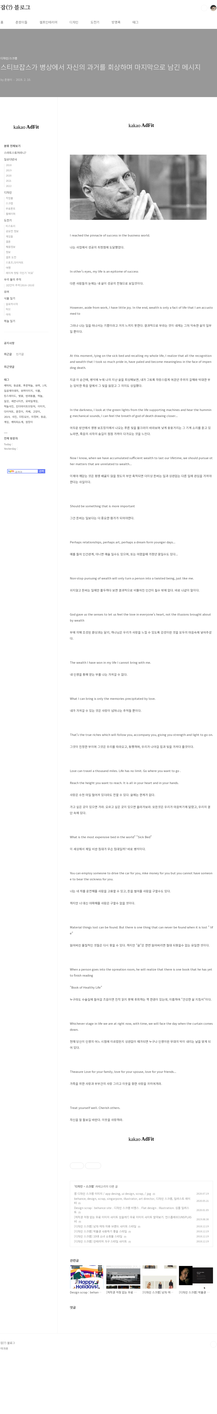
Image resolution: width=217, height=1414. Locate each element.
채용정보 (10, 247)
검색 (204, 8)
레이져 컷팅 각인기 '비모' (20, 273)
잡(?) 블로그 (15, 8)
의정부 (34, 417)
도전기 (94, 22)
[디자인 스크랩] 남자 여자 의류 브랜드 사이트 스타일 (105, 1282)
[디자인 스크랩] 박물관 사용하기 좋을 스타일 (100, 1287)
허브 (8, 309)
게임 (6, 422)
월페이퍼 (10, 214)
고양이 (36, 411)
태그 (136, 22)
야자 (8, 314)
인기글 (20, 354)
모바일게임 (32, 401)
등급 (43, 417)
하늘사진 (9, 406)
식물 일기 (9, 298)
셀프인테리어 (48, 22)
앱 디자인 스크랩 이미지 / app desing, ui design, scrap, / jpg (112, 1250)
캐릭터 (7, 385)
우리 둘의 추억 (12, 279)
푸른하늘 (28, 385)
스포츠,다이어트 (14, 262)
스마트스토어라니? (15, 153)
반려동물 (30, 396)
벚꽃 (20, 396)
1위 (44, 385)
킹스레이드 (10, 396)
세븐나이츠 (17, 401)
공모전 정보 (12, 231)
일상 (6, 401)
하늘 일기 (9, 321)
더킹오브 (24, 417)
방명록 (116, 22)
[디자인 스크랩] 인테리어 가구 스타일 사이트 (100, 1297)
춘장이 (19, 411)
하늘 (40, 396)
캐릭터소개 (17, 422)
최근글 (8, 354)
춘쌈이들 (21, 22)
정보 (8, 252)
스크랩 (90, 1243)
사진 (14, 417)
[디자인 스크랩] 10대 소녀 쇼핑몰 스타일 (98, 1292)
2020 (8, 175)
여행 (8, 268)
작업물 (9, 198)
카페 (28, 411)
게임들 (9, 236)
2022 (8, 186)
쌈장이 (29, 422)
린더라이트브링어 (25, 406)
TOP (213, 1400)
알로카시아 (12, 304)
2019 (8, 170)
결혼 (8, 241)
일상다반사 (10, 159)
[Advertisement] (141, 1180)
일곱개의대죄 (11, 391)
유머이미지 (27, 391)
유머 (6, 292)
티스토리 (10, 226)
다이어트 (9, 411)
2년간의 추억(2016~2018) (20, 285)
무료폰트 (10, 208)
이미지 (41, 406)
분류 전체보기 (12, 146)
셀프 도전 (11, 257)
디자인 (73, 22)
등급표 (17, 385)
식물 (37, 391)
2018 (8, 165)
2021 (8, 181)
